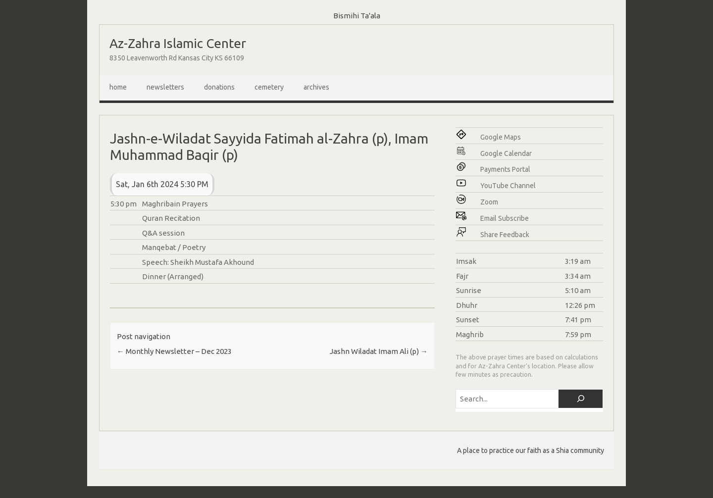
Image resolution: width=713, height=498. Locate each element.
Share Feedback (504, 235)
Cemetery (269, 87)
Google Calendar (506, 153)
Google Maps (500, 137)
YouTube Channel (508, 186)
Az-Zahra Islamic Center (177, 43)
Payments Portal (505, 169)
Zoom (489, 202)
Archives (316, 87)
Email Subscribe (504, 218)
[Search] (580, 398)
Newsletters (165, 87)
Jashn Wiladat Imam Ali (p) (379, 351)
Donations (219, 87)
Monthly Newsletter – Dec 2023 (174, 351)
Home (118, 87)
